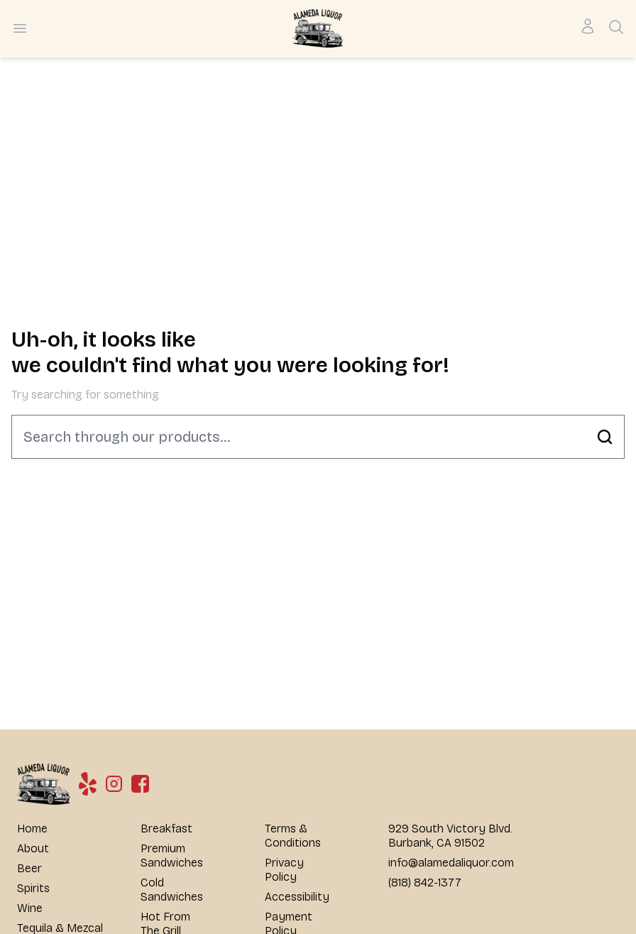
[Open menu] (20, 28)
